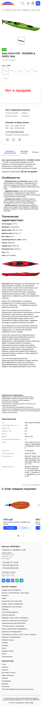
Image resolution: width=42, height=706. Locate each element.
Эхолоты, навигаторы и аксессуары (15, 620)
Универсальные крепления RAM (13, 623)
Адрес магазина (7, 675)
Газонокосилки (7, 656)
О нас (4, 664)
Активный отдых (8, 640)
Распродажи (6, 681)
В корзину (10, 528)
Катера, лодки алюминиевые (12, 604)
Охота (4, 648)
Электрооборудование (10, 612)
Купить (24, 528)
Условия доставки (11, 113)
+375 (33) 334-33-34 (10, 565)
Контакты (5, 670)
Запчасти (5, 595)
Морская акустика (8, 615)
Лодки (4, 598)
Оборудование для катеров (12, 607)
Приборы (5, 609)
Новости (5, 667)
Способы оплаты (11, 116)
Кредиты (25, 113)
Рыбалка (5, 645)
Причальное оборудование (12, 632)
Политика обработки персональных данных (17, 689)
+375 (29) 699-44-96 (14, 132)
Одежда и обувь (8, 651)
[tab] (18, 536)
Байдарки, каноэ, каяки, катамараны (15, 618)
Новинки (5, 678)
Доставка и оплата (8, 672)
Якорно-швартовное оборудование (14, 629)
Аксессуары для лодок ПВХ (12, 601)
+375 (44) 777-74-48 (10, 563)
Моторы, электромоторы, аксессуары (15, 593)
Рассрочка (25, 116)
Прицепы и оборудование (11, 637)
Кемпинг (5, 643)
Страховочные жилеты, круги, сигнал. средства (19, 634)
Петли (4, 654)
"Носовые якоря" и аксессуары (13, 626)
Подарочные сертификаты (11, 590)
